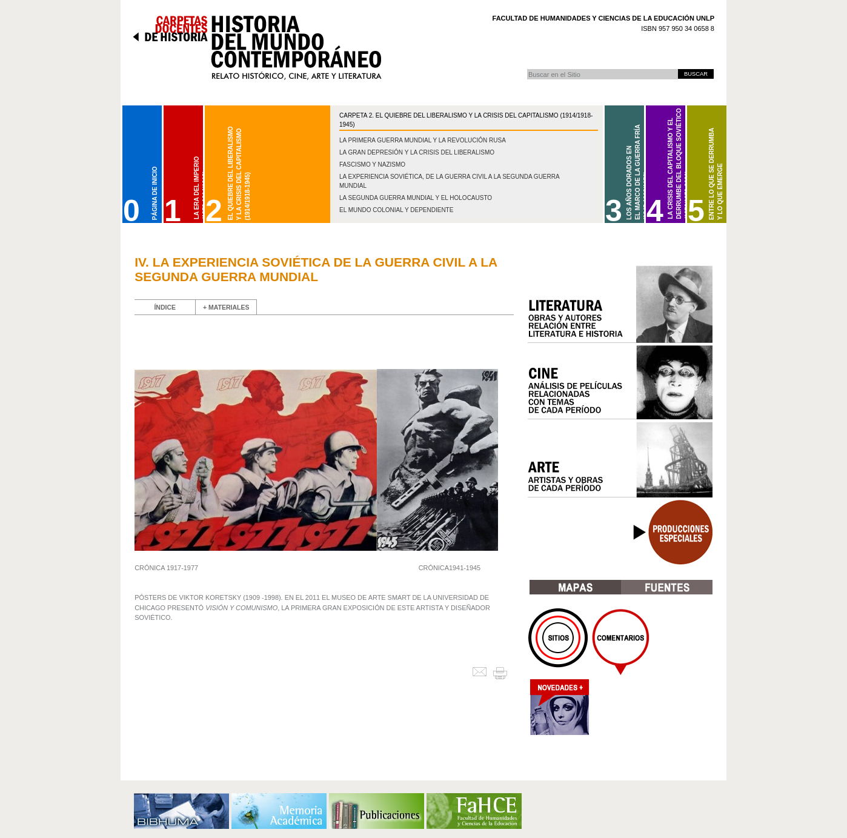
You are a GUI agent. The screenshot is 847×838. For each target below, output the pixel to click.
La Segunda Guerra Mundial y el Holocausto (415, 198)
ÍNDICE (165, 307)
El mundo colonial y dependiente (396, 210)
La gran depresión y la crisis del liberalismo (416, 152)
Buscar (526, 68)
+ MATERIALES (226, 307)
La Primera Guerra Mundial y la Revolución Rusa (422, 140)
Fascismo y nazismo (372, 164)
